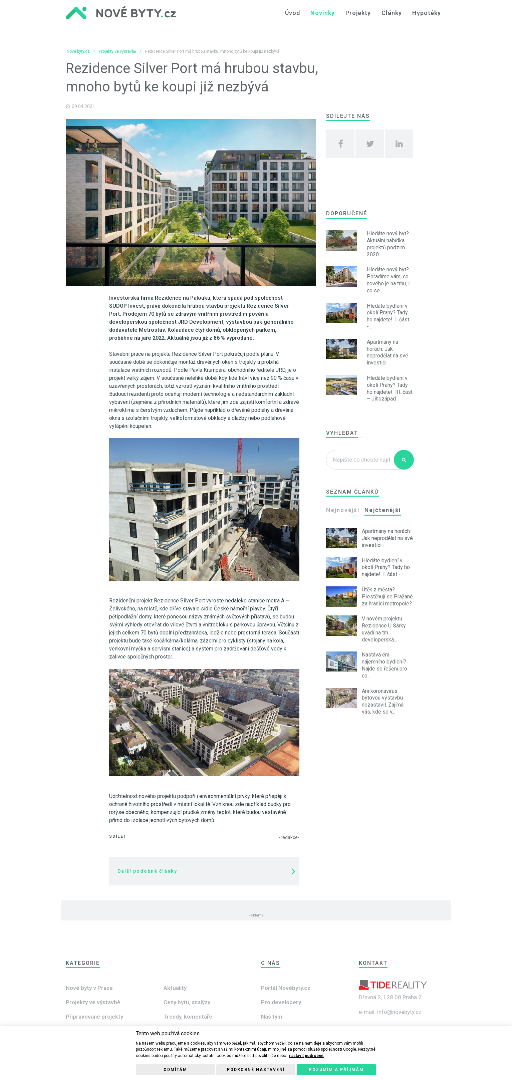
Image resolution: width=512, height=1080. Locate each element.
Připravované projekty (94, 1016)
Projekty (359, 12)
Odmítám (175, 1069)
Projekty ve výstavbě (117, 51)
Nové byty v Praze (89, 988)
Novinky (324, 12)
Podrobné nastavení (256, 1069)
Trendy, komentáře (188, 1016)
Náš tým (271, 1016)
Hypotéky (427, 12)
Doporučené (346, 213)
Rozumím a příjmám (336, 1069)
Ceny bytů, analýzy (187, 1002)
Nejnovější (342, 510)
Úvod (294, 12)
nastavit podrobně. (306, 1055)
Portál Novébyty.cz (285, 988)
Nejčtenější (382, 510)
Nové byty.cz (78, 51)
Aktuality (175, 988)
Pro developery (281, 1002)
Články (392, 12)
